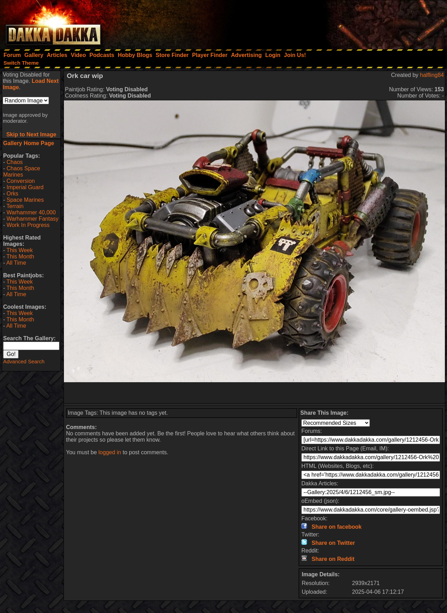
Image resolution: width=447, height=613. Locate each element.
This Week (19, 250)
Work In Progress (28, 225)
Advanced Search (23, 361)
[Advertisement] (353, 22)
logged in (109, 452)
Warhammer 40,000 (31, 212)
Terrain (14, 206)
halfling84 (432, 75)
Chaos (15, 162)
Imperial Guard (25, 187)
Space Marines (25, 200)
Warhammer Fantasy (33, 219)
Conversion (21, 181)
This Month (20, 256)
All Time (16, 263)
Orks (13, 194)
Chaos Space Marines (21, 171)
